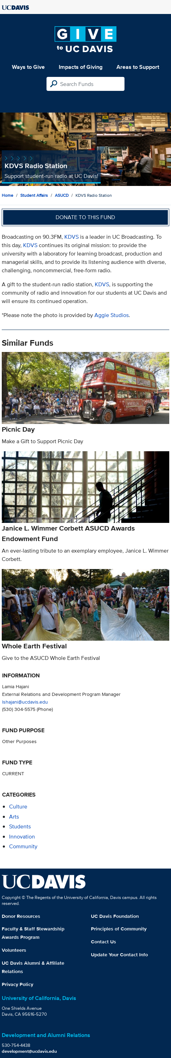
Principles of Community (119, 928)
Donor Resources (21, 916)
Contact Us (103, 941)
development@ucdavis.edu (29, 1051)
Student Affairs (34, 195)
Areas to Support (137, 67)
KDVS (71, 237)
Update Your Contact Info (119, 954)
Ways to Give (28, 67)
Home (7, 195)
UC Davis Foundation (115, 916)
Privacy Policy (17, 984)
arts (14, 817)
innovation (22, 837)
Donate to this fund (85, 217)
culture (18, 807)
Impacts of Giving (80, 67)
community (23, 846)
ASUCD (62, 195)
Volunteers (14, 950)
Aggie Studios (111, 315)
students (20, 826)
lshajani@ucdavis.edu (25, 701)
